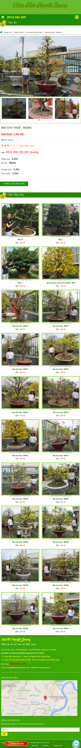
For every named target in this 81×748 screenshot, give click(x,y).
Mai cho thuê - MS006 (20, 542)
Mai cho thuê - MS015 (61, 369)
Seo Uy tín (46, 742)
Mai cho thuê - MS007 (61, 499)
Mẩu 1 (20, 283)
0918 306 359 (16, 17)
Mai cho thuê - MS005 (61, 542)
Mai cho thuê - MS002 (20, 628)
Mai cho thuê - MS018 (20, 326)
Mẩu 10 (20, 240)
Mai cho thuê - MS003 (61, 585)
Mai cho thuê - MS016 (20, 369)
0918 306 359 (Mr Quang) (22, 152)
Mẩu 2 (61, 240)
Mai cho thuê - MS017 (61, 326)
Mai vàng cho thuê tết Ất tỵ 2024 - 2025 (61, 283)
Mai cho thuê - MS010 (20, 499)
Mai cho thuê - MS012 (20, 456)
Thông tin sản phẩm (14, 184)
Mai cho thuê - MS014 (20, 412)
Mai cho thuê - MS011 (61, 456)
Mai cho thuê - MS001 (61, 628)
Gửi (4, 734)
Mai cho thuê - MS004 (20, 585)
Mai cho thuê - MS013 (61, 412)
